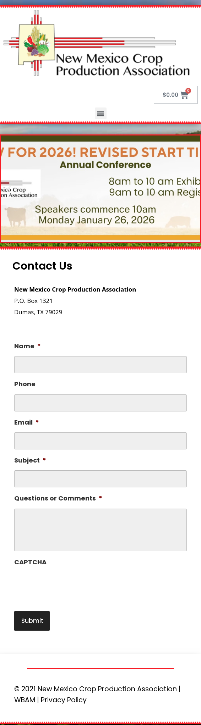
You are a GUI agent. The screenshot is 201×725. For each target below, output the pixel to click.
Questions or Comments (58, 498)
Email (26, 422)
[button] (101, 113)
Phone (25, 384)
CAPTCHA (30, 562)
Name (27, 346)
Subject (30, 460)
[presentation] (68, 586)
